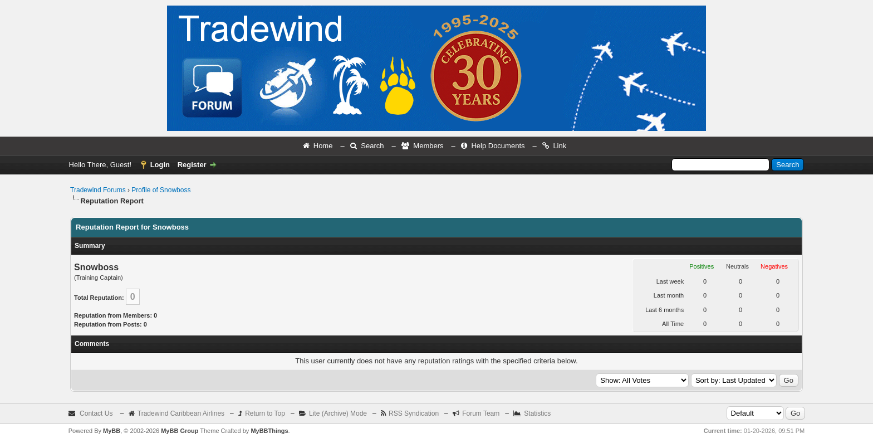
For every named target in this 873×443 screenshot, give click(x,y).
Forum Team (480, 413)
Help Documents (497, 146)
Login (160, 164)
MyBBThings (269, 430)
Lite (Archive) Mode (338, 413)
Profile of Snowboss (160, 190)
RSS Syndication (414, 413)
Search (372, 146)
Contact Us (96, 413)
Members (428, 146)
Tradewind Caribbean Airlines (181, 413)
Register (192, 164)
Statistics (537, 413)
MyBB (111, 430)
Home (323, 146)
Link (559, 146)
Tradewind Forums (98, 190)
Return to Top (265, 413)
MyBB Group (179, 430)
